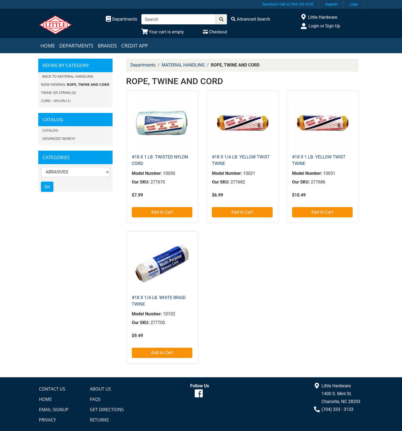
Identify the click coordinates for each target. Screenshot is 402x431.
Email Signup (54, 410)
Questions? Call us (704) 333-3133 (287, 4)
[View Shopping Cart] (162, 31)
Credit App (134, 45)
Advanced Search (58, 138)
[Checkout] (215, 31)
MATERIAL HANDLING (183, 65)
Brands (107, 45)
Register (332, 4)
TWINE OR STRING (56, 92)
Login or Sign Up (324, 25)
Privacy (47, 420)
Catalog (50, 130)
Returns (99, 420)
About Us (100, 389)
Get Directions (107, 410)
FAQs (95, 399)
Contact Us (52, 389)
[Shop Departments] (121, 19)
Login (354, 4)
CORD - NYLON (53, 100)
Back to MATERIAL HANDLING (67, 76)
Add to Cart (162, 212)
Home (47, 45)
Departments (76, 45)
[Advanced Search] (250, 19)
